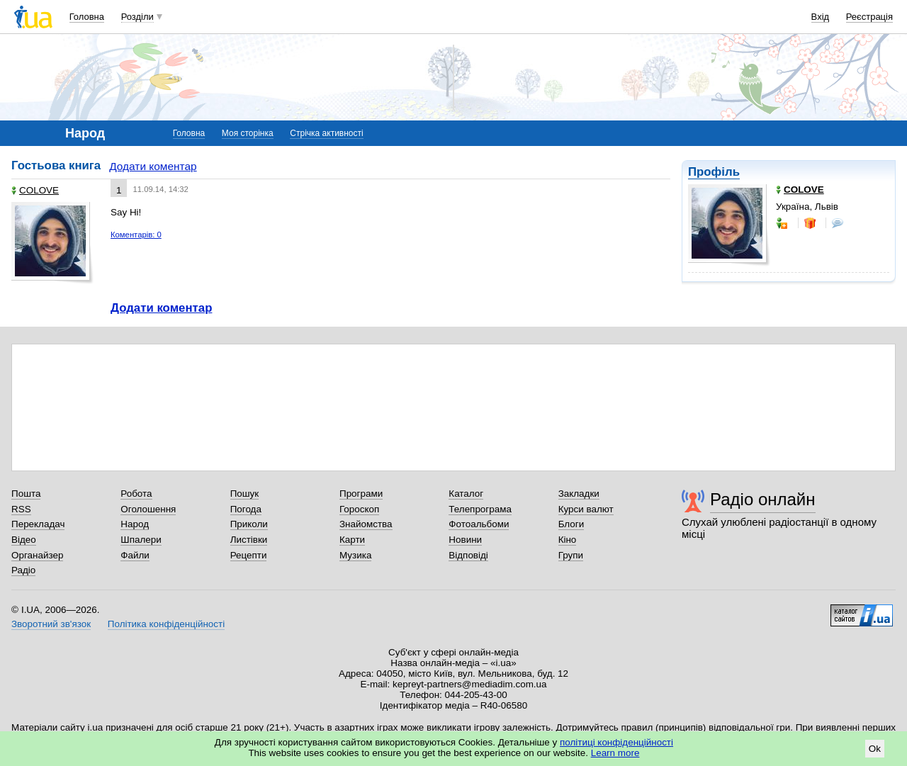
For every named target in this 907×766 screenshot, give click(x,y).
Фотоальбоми (479, 524)
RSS (21, 509)
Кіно (567, 539)
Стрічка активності (326, 133)
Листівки (249, 539)
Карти (352, 539)
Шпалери (140, 539)
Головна (86, 16)
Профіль (714, 172)
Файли (135, 555)
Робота (136, 493)
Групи (570, 555)
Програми (361, 493)
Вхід (820, 16)
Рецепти (248, 555)
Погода (245, 509)
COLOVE (35, 190)
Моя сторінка (248, 133)
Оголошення (148, 509)
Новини (465, 539)
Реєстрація (869, 16)
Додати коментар (152, 166)
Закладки (578, 493)
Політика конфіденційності (166, 624)
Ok (875, 748)
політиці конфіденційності (616, 742)
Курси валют (586, 509)
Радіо (23, 570)
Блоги (571, 524)
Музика (355, 555)
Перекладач (37, 524)
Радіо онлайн (763, 499)
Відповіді (468, 555)
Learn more (615, 753)
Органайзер (37, 555)
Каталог (466, 493)
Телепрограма (480, 509)
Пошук (244, 493)
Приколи (249, 524)
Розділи (137, 16)
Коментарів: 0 (136, 234)
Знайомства (366, 524)
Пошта (25, 493)
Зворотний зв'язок (51, 624)
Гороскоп (359, 509)
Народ (134, 524)
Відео (23, 539)
